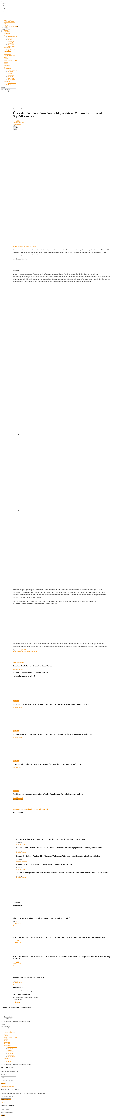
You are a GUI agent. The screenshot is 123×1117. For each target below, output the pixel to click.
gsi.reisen (11, 41)
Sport (6, 30)
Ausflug (19, 650)
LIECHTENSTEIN (9, 22)
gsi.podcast (7, 51)
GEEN (17, 941)
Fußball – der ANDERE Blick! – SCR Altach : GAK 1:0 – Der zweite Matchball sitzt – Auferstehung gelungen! (60, 937)
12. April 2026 (17, 942)
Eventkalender (12, 36)
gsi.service (7, 35)
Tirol (23, 650)
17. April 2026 (17, 923)
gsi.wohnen (11, 46)
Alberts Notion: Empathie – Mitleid (28, 978)
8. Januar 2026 (18, 797)
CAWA (17, 121)
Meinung (7, 47)
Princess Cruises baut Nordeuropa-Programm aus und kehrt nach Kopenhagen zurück (51, 704)
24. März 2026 (17, 737)
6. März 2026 (17, 767)
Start (14, 109)
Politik (6, 25)
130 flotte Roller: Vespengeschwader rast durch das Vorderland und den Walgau (50, 839)
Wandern (28, 650)
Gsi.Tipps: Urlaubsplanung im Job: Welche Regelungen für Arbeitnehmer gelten (48, 794)
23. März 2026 (17, 707)
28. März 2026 (17, 982)
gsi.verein (7, 33)
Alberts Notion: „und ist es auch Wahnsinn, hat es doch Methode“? (45, 864)
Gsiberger (7, 31)
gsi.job (10, 39)
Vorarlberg (7, 20)
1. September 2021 (19, 122)
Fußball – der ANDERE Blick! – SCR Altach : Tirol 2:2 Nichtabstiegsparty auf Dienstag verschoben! (59, 848)
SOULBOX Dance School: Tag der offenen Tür (30, 809)
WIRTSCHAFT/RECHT (11, 27)
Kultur (6, 28)
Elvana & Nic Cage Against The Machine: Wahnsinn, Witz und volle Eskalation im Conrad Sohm (58, 856)
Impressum (8, 1018)
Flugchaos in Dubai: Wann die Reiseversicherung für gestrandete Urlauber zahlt (48, 764)
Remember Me (8, 1080)
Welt (5, 23)
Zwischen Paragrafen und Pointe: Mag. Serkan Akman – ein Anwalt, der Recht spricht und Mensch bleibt (62, 873)
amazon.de (16, 1002)
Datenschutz (8, 1017)
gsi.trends (11, 44)
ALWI (17, 921)
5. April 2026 (17, 963)
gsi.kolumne (12, 49)
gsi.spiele (10, 43)
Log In (3, 1102)
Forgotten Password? (7, 1086)
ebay (14, 1001)
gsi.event (10, 38)
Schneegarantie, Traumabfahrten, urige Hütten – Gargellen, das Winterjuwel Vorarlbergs (52, 734)
